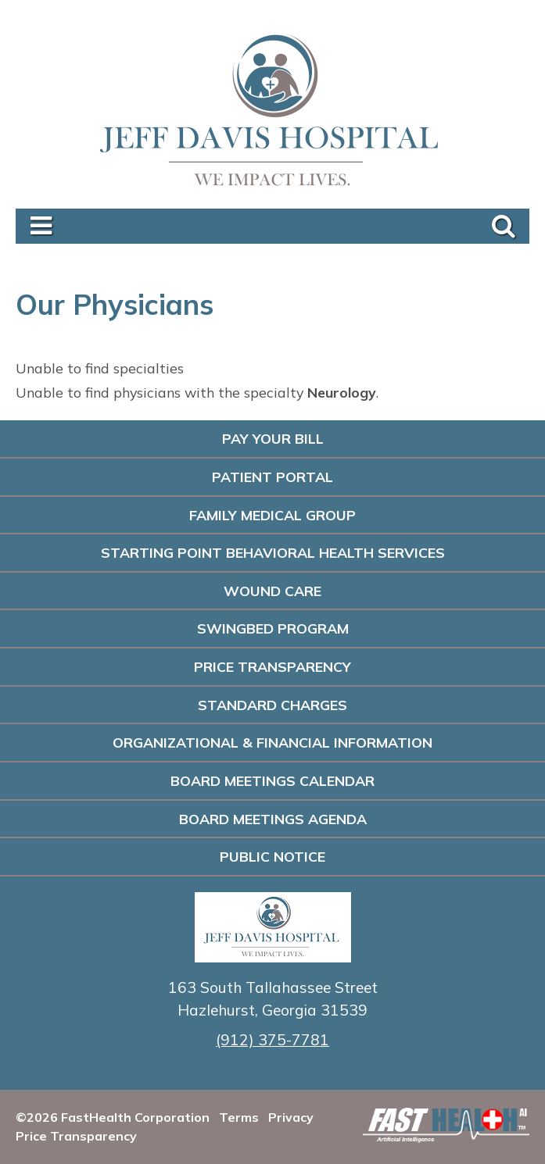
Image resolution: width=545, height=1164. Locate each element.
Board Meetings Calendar (272, 780)
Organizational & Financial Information (272, 742)
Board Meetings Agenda (273, 818)
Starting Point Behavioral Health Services (273, 552)
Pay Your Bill (273, 438)
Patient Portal (272, 476)
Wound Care (272, 590)
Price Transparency (272, 666)
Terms (239, 1117)
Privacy (291, 1117)
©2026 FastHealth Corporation (113, 1117)
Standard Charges (272, 704)
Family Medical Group (272, 514)
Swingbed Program (273, 628)
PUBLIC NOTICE (272, 856)
